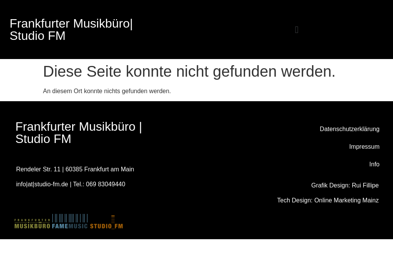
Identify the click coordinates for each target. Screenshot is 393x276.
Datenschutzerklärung (350, 129)
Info (374, 164)
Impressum (364, 146)
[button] (297, 29)
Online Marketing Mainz (346, 200)
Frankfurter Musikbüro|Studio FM (71, 29)
